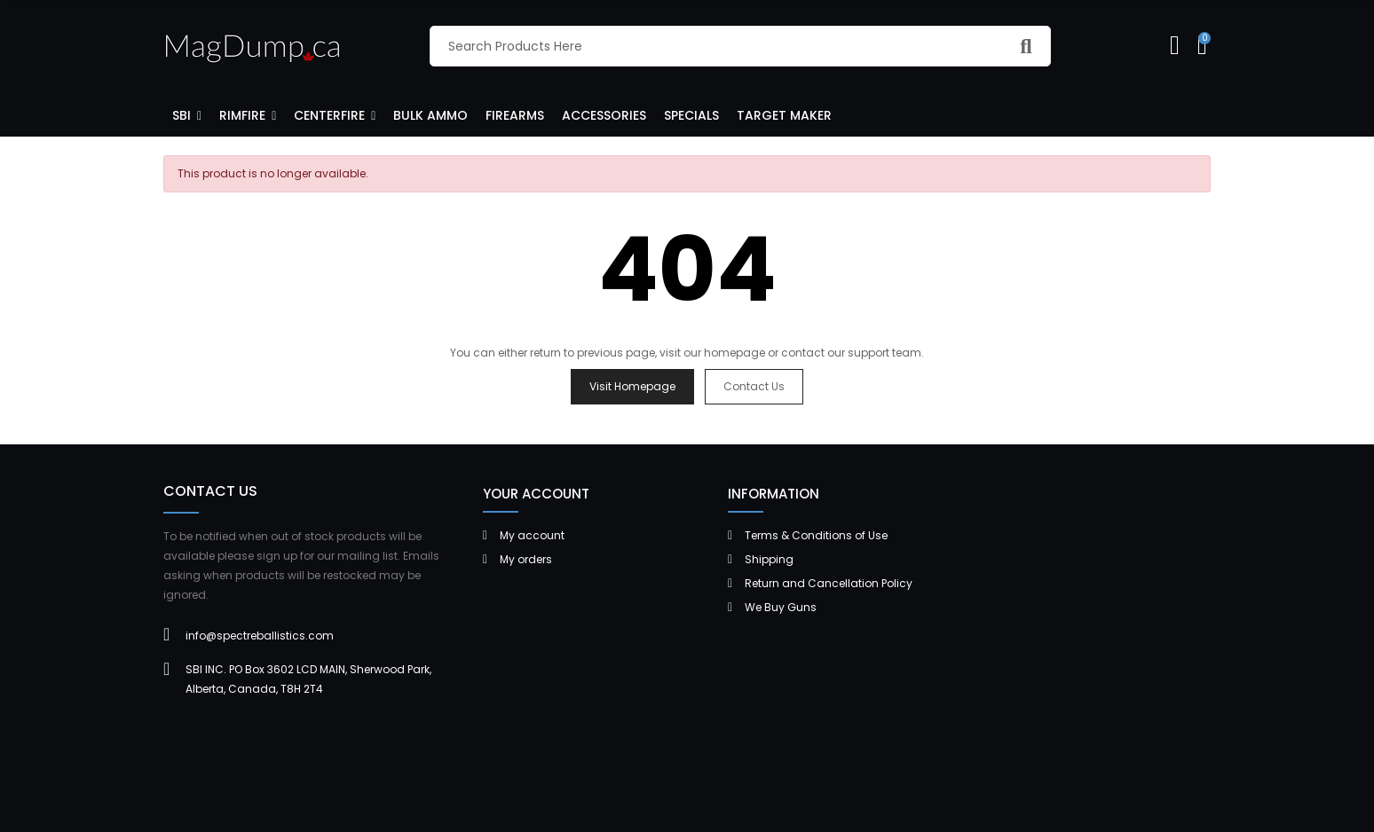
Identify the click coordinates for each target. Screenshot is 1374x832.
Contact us (754, 386)
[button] (186, 114)
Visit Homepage (632, 386)
